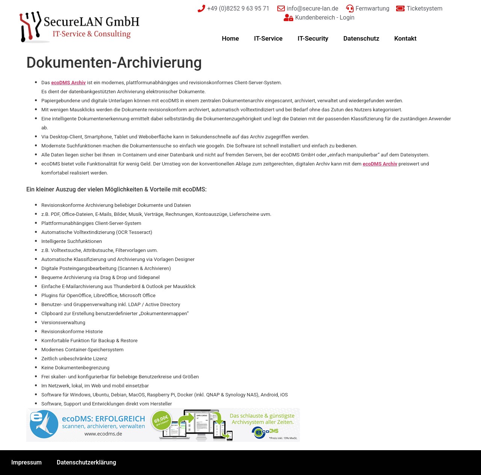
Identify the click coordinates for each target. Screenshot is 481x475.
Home (230, 38)
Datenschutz (361, 38)
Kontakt (405, 38)
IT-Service (268, 38)
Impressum (26, 462)
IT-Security (313, 38)
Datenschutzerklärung (86, 462)
